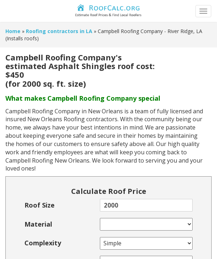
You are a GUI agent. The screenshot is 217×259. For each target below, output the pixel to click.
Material (38, 224)
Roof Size (39, 205)
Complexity (42, 242)
